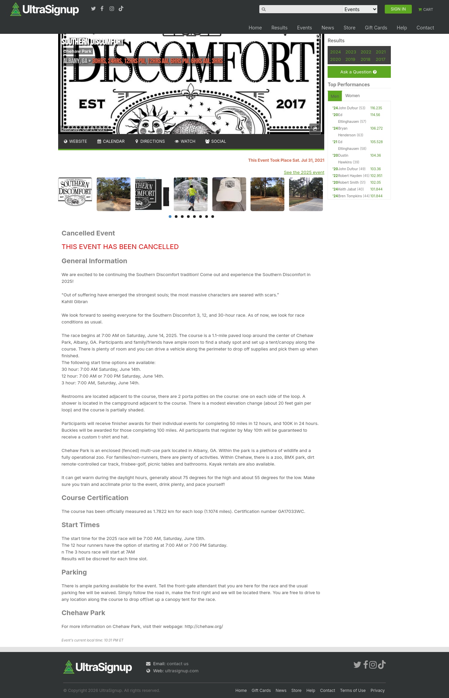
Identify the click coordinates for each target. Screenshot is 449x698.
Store (349, 27)
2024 (335, 51)
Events (304, 27)
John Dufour (348, 108)
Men (335, 96)
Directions (149, 141)
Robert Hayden (350, 176)
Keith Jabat (347, 189)
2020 (335, 59)
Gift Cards (376, 27)
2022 (365, 51)
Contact (425, 27)
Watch (184, 141)
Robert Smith (348, 182)
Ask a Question (358, 72)
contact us (177, 663)
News (328, 27)
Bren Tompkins (350, 196)
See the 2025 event (304, 172)
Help (402, 27)
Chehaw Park (77, 51)
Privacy (378, 690)
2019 (350, 59)
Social (215, 141)
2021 (380, 51)
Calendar (111, 141)
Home (255, 27)
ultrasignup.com (181, 670)
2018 (365, 59)
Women (352, 95)
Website (75, 141)
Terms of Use (353, 690)
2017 (380, 59)
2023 (350, 51)
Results (279, 27)
